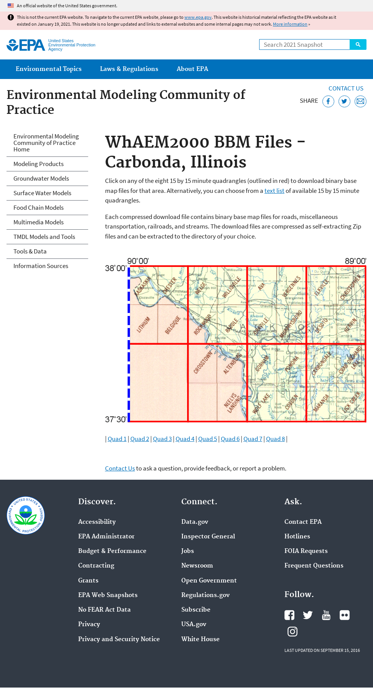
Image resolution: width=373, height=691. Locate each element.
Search (358, 44)
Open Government (209, 580)
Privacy (89, 624)
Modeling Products (38, 164)
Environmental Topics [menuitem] (49, 69)
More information (290, 24)
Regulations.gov (205, 595)
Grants (88, 580)
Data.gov (194, 522)
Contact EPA (303, 522)
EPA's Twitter (308, 615)
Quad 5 (207, 438)
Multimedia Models (38, 222)
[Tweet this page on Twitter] (344, 101)
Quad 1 (117, 438)
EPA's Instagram (292, 632)
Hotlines (297, 536)
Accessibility (97, 522)
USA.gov (193, 624)
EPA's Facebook (289, 615)
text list (274, 190)
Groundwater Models (41, 178)
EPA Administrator (106, 536)
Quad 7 (252, 438)
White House (200, 639)
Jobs (187, 551)
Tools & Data (30, 251)
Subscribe (195, 610)
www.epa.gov (198, 17)
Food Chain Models (38, 207)
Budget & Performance (112, 551)
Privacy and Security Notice (119, 639)
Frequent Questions (313, 566)
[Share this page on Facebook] (328, 101)
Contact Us (346, 88)
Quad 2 (139, 438)
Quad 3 (162, 438)
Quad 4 (185, 438)
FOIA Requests (306, 551)
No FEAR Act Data (104, 610)
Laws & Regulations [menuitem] (129, 69)
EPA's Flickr (345, 615)
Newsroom (197, 566)
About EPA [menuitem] (192, 69)
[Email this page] (360, 101)
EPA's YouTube (326, 615)
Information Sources (40, 266)
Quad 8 (275, 438)
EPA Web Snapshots (108, 595)
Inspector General (208, 536)
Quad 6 (230, 438)
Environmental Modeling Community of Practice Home (46, 142)
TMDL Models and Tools (44, 236)
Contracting (96, 566)
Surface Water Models (42, 193)
